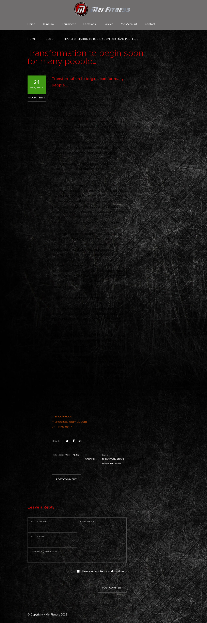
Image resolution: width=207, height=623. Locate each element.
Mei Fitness (72, 454)
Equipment (69, 24)
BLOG (49, 38)
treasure (108, 463)
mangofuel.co (62, 416)
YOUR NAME (39, 521)
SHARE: (56, 440)
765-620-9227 (62, 427)
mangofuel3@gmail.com (69, 422)
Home (31, 24)
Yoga (118, 463)
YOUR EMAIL (39, 536)
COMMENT (87, 521)
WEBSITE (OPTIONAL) (45, 551)
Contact (150, 24)
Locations (89, 24)
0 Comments (36, 97)
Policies (108, 24)
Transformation (113, 459)
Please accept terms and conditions (104, 571)
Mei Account (129, 24)
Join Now (48, 24)
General (90, 459)
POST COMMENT (66, 479)
